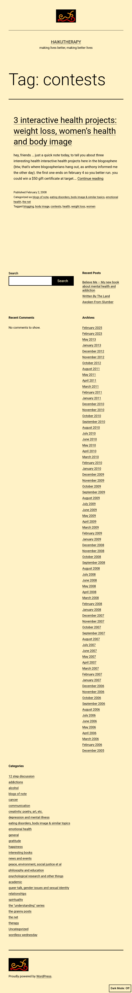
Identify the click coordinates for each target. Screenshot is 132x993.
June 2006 (89, 721)
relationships (17, 893)
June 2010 (89, 439)
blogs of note (40, 197)
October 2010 (91, 416)
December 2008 (93, 545)
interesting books (20, 852)
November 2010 (93, 410)
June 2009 (89, 510)
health (66, 206)
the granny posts (20, 911)
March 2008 (90, 598)
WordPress (43, 976)
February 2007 (92, 674)
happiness (16, 847)
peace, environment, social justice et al (35, 864)
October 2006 (91, 698)
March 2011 (90, 386)
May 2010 (89, 445)
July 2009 (89, 504)
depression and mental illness (29, 817)
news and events (20, 858)
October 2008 (91, 557)
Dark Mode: (120, 988)
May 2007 (89, 656)
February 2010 (92, 463)
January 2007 (91, 680)
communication (19, 805)
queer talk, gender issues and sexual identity (39, 888)
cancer (13, 799)
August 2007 (91, 639)
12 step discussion (21, 776)
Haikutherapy (66, 42)
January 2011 (91, 398)
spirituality (16, 899)
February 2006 (92, 744)
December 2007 (93, 615)
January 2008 (91, 609)
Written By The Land (96, 296)
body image (42, 206)
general (14, 835)
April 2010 (89, 451)
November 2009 (93, 480)
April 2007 (89, 662)
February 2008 (92, 604)
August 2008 (91, 568)
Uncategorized (19, 929)
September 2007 (93, 633)
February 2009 (92, 533)
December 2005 (93, 750)
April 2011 (89, 380)
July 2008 (89, 574)
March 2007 (90, 668)
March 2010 (90, 457)
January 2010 (91, 468)
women (91, 206)
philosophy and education (26, 870)
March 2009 (90, 527)
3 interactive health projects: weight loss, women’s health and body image (65, 131)
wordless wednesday (23, 935)
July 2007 (89, 645)
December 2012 (93, 351)
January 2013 (91, 345)
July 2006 (89, 715)
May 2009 (89, 515)
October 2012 (91, 363)
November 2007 (93, 621)
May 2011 (89, 374)
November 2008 (93, 551)
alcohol (14, 788)
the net (26, 201)
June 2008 (89, 580)
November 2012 (93, 357)
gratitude (15, 841)
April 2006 (89, 733)
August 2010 (91, 427)
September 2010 (93, 421)
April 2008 (89, 592)
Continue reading (90, 178)
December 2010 (93, 404)
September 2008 (93, 562)
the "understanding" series (27, 905)
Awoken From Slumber (97, 302)
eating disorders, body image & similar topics (77, 197)
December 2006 (93, 686)
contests (56, 206)
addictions (16, 782)
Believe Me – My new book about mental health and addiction (100, 286)
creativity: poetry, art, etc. (26, 811)
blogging (28, 206)
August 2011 (91, 369)
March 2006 (90, 739)
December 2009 (93, 474)
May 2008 (89, 586)
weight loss (78, 206)
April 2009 (89, 521)
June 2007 (89, 650)
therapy (14, 923)
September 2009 (93, 492)
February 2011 (92, 392)
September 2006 (93, 703)
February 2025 (92, 328)
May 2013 (89, 339)
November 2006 (93, 692)
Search (13, 273)
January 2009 (91, 539)
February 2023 (92, 333)
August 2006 (91, 709)
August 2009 (91, 498)
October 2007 (91, 627)
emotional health (20, 829)
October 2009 (91, 486)
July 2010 (89, 433)
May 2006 (89, 727)
